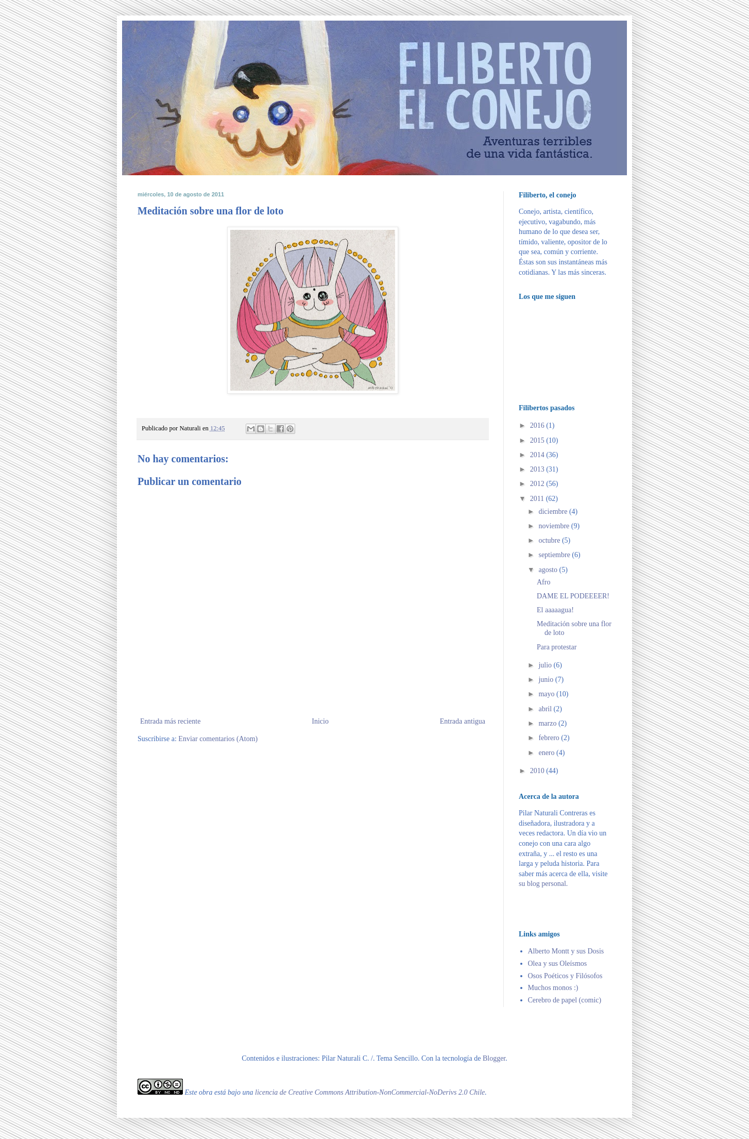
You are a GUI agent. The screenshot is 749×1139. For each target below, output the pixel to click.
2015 (538, 440)
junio (546, 679)
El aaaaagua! (555, 610)
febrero (549, 738)
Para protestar (556, 647)
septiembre (555, 555)
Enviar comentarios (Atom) (218, 739)
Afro (543, 582)
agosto (548, 570)
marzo (548, 723)
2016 (538, 425)
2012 (538, 484)
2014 (538, 455)
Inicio (320, 721)
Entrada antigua (462, 721)
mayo (547, 694)
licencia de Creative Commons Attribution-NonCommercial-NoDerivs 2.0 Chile (370, 1092)
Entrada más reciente (170, 721)
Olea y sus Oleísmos (557, 963)
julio (545, 665)
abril (545, 709)
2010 (538, 771)
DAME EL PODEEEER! (573, 596)
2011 (538, 498)
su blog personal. (543, 883)
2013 (538, 469)
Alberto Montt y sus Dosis (566, 951)
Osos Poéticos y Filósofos (565, 976)
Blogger (494, 1058)
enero (547, 753)
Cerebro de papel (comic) (565, 1000)
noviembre (554, 526)
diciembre (553, 511)
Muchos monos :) (553, 988)
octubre (549, 540)
